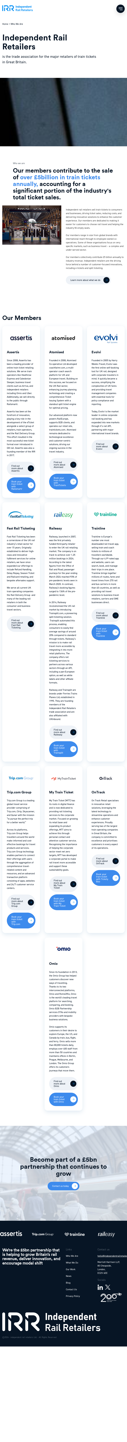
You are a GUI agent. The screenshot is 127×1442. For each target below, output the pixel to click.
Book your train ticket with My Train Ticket (60, 902)
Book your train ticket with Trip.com (16, 920)
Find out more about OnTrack (102, 861)
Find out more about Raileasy (59, 732)
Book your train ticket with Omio (59, 1099)
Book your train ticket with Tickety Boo (102, 878)
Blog (68, 1282)
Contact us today (60, 1186)
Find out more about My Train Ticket (59, 884)
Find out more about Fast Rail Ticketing (17, 624)
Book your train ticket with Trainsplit (59, 749)
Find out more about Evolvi (102, 446)
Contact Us (71, 1289)
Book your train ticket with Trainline (101, 632)
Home (5, 24)
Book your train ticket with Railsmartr (16, 485)
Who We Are (72, 1256)
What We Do (72, 1262)
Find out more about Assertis (17, 468)
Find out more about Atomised (59, 465)
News (68, 1276)
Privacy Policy (73, 1296)
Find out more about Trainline (102, 615)
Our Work (70, 1269)
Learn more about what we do (85, 280)
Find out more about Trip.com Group (17, 902)
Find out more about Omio (59, 1084)
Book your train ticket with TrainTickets (60, 481)
